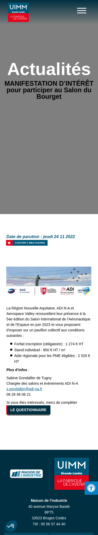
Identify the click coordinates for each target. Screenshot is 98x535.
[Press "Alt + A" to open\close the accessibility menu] (91, 488)
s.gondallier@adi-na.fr (24, 389)
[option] (48, 282)
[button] (11, 526)
